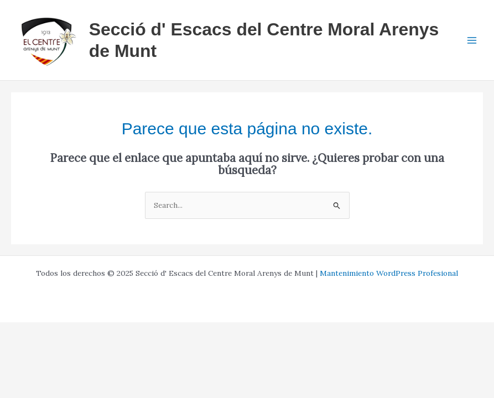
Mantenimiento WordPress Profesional (389, 273)
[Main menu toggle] (472, 40)
